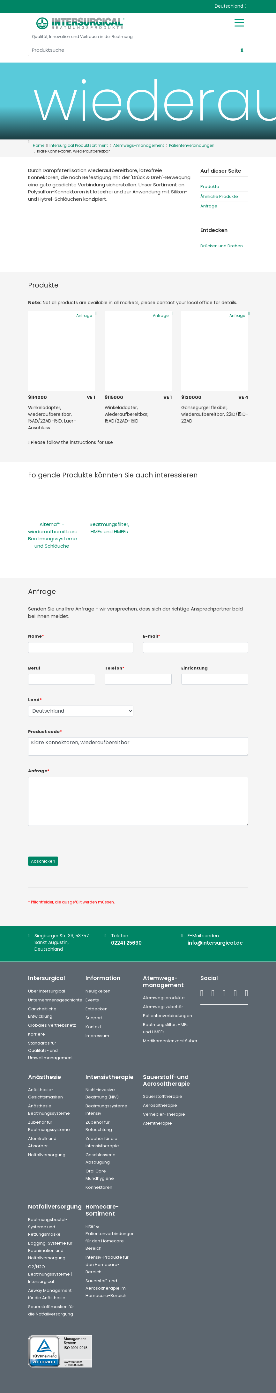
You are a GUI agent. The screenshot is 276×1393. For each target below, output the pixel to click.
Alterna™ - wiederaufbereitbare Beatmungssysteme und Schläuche (53, 535)
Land (35, 700)
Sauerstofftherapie (162, 1096)
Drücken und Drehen (221, 246)
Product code (45, 732)
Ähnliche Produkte (219, 196)
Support (94, 1018)
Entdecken (97, 1009)
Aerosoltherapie (160, 1105)
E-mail (151, 636)
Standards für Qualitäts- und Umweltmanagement (50, 1050)
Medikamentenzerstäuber (170, 1041)
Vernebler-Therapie (164, 1114)
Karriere (36, 1034)
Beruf (34, 668)
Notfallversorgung (46, 1155)
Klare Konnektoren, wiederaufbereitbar (138, 746)
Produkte (209, 186)
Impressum (97, 1036)
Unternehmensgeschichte (55, 1000)
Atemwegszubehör (163, 1007)
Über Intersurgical (46, 991)
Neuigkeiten (98, 991)
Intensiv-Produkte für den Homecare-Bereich (107, 1264)
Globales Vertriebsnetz (52, 1025)
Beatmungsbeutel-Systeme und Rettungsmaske (48, 1227)
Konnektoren (99, 1187)
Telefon (114, 668)
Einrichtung (194, 668)
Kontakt (93, 1027)
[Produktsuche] (134, 50)
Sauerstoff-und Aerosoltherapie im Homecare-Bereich (106, 1288)
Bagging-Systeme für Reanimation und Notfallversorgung (50, 1250)
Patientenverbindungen (167, 1016)
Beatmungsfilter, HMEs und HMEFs (109, 528)
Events (92, 1000)
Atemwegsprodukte (164, 998)
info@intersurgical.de (215, 943)
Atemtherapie (157, 1123)
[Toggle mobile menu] (239, 22)
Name (36, 636)
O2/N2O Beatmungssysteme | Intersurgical (50, 1274)
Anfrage (208, 206)
